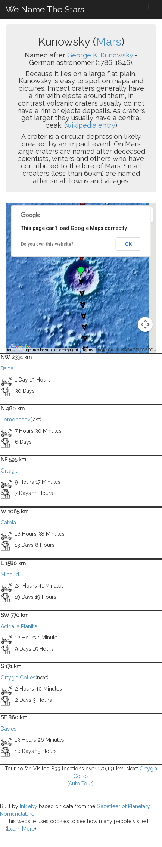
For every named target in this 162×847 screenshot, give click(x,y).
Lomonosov (15, 420)
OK (128, 244)
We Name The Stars (45, 9)
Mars (108, 41)
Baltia (7, 368)
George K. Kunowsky (100, 55)
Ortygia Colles (18, 678)
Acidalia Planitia (19, 626)
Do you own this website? (47, 244)
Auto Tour (80, 784)
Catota (8, 523)
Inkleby (28, 806)
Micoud (10, 574)
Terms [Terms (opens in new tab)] (87, 350)
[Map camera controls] (145, 324)
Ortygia (9, 471)
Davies (8, 729)
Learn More (21, 829)
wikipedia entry (90, 125)
